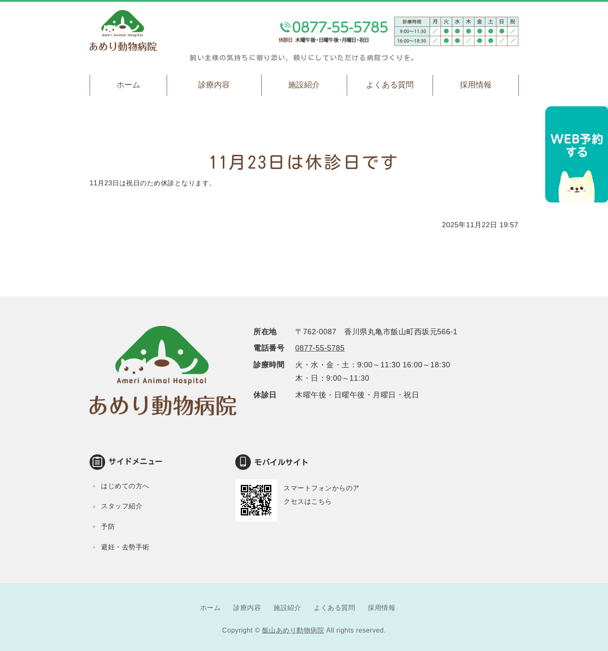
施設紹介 (304, 84)
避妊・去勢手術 (125, 547)
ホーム (128, 84)
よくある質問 (390, 84)
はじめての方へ (125, 486)
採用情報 (476, 84)
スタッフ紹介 (121, 506)
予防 (108, 526)
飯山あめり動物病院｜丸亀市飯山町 (123, 30)
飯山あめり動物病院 (293, 630)
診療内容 (214, 84)
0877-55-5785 (320, 348)
